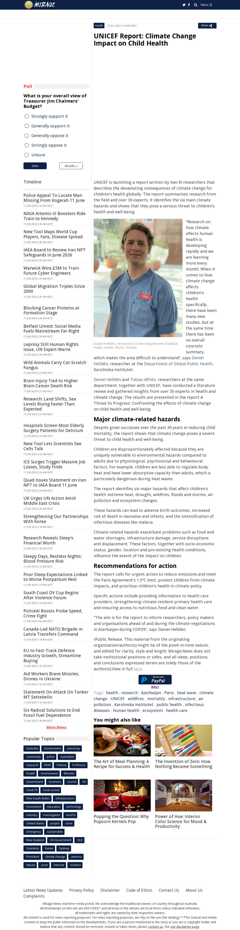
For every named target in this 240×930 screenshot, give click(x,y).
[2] (185, 917)
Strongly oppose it (49, 145)
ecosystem (153, 710)
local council (51, 790)
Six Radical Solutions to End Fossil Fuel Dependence (51, 712)
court (44, 865)
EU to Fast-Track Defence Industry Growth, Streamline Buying (52, 655)
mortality (156, 698)
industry (31, 815)
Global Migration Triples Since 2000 (54, 288)
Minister (69, 773)
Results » (71, 166)
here (138, 668)
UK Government (60, 840)
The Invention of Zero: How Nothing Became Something (183, 764)
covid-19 (31, 790)
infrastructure (181, 698)
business (55, 782)
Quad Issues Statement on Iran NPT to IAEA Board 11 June (54, 482)
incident (75, 865)
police (51, 757)
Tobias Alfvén (143, 379)
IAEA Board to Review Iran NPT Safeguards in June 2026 (54, 252)
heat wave (186, 692)
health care (176, 710)
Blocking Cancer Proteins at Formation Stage (51, 310)
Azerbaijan (151, 692)
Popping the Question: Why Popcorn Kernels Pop (121, 819)
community (33, 757)
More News (56, 727)
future (49, 848)
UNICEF (118, 698)
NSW (47, 765)
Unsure (38, 154)
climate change (55, 857)
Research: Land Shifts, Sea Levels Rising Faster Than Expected (49, 404)
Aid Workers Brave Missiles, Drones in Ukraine (51, 676)
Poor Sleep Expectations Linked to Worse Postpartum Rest (55, 577)
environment (49, 773)
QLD (80, 840)
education (54, 807)
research (129, 692)
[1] (181, 917)
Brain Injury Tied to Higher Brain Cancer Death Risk (50, 383)
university (73, 748)
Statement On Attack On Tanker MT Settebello (55, 694)
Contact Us (173, 890)
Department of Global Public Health (178, 363)
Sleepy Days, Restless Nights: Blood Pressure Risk (52, 558)
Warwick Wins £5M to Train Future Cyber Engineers (51, 270)
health (112, 692)
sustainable (55, 832)
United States (35, 823)
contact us (155, 927)
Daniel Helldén (107, 379)
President (32, 857)
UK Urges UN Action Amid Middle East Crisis (49, 500)
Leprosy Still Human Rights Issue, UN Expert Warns (51, 346)
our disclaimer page (185, 927)
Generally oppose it (49, 135)
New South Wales (38, 798)
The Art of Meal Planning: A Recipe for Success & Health (122, 764)
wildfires (136, 698)
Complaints (34, 896)
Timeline (32, 182)
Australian (67, 757)
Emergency (33, 832)
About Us (199, 890)
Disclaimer (113, 890)
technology (73, 807)
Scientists (32, 848)
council (71, 782)
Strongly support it (49, 116)
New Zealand (35, 840)
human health (126, 710)
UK (84, 782)
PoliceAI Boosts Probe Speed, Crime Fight (52, 613)
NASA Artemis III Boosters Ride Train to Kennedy (54, 216)
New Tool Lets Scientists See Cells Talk (52, 446)
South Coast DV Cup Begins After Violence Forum (51, 595)
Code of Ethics (142, 890)
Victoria (61, 765)
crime (69, 823)
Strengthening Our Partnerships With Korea (55, 519)
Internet (59, 865)
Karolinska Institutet (133, 704)
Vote (35, 166)
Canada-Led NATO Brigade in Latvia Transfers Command (52, 631)
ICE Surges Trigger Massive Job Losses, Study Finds (54, 464)
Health (99, 25)
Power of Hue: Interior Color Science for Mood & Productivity (181, 821)
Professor (79, 765)
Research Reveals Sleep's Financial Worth (48, 540)
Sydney (64, 848)
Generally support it (50, 125)
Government (52, 748)
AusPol (70, 815)
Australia (32, 748)
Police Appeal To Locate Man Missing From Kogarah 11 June (54, 197)
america (76, 857)
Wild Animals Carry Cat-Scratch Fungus (54, 365)
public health (169, 704)
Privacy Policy (83, 890)
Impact (30, 865)
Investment (33, 807)
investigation (51, 815)
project (54, 823)
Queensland (34, 782)
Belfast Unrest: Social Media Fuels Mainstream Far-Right (52, 328)
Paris (169, 692)
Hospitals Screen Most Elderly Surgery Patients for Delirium (53, 428)
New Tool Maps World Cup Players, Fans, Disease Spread (53, 234)
